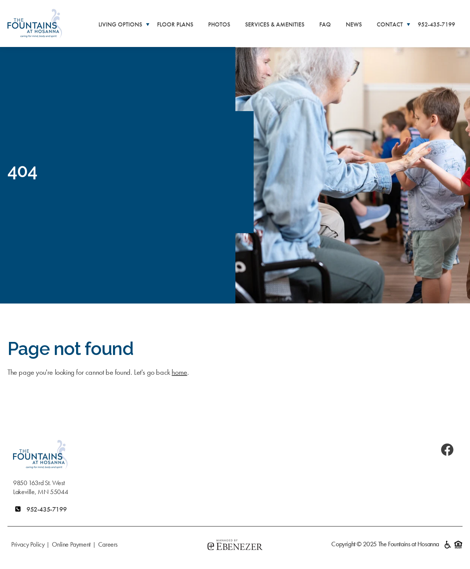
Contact (390, 24)
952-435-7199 (436, 24)
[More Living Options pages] (148, 24)
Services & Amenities (274, 24)
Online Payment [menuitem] (71, 544)
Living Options (120, 24)
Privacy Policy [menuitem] (27, 544)
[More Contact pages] (408, 24)
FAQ (325, 24)
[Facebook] (447, 449)
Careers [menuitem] (108, 544)
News (354, 24)
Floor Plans (175, 24)
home (179, 372)
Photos (219, 24)
